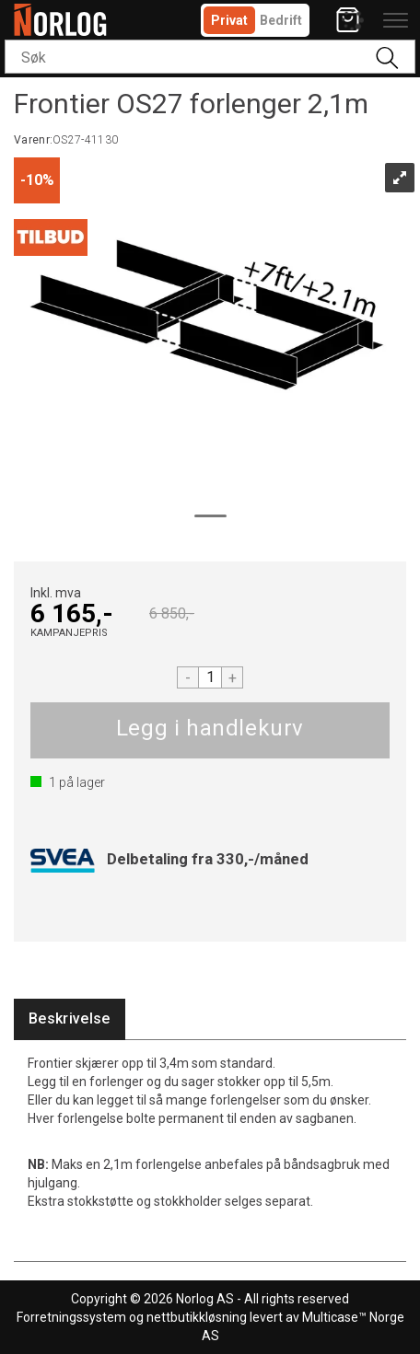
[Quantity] (210, 677)
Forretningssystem (71, 1317)
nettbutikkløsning (196, 1317)
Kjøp (210, 730)
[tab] (69, 1019)
